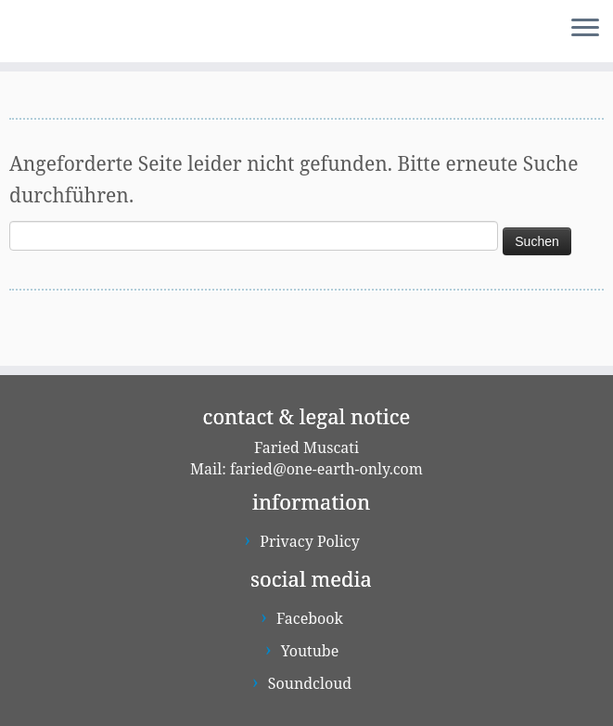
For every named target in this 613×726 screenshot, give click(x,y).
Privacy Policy (310, 541)
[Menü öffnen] (585, 29)
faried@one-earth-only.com (326, 469)
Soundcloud (309, 683)
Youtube (309, 651)
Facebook (309, 618)
